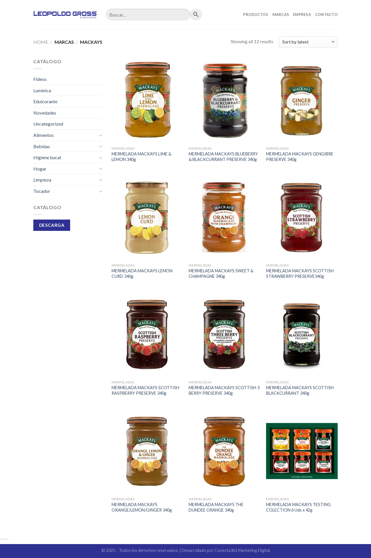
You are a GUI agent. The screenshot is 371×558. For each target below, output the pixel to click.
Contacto (326, 14)
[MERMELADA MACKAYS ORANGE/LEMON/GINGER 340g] (147, 451)
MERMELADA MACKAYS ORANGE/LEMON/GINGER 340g (142, 507)
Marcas (280, 14)
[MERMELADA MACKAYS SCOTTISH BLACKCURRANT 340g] (302, 334)
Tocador (41, 191)
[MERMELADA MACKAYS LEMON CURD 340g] (147, 217)
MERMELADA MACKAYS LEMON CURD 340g (142, 273)
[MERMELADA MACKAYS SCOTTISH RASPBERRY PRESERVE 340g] (147, 334)
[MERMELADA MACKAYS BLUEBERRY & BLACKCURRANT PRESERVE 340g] (224, 101)
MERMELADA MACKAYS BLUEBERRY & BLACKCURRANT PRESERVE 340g (223, 156)
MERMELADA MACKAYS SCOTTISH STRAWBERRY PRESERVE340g (300, 273)
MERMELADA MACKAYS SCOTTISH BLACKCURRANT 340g (300, 390)
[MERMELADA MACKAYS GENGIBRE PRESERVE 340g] (302, 101)
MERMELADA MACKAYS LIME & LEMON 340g (141, 156)
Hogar (39, 168)
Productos (255, 14)
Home (40, 42)
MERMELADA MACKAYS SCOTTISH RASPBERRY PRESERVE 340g (145, 390)
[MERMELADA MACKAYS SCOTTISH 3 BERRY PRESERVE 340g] (224, 334)
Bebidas (41, 146)
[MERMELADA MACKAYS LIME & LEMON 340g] (147, 101)
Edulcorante (45, 101)
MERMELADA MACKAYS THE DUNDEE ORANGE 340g (216, 507)
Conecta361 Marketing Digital (242, 550)
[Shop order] (308, 42)
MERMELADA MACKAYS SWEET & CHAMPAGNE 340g (221, 273)
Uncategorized (48, 123)
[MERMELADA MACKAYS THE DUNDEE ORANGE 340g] (224, 451)
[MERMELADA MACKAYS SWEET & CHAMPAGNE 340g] (224, 217)
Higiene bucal (47, 157)
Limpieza (42, 179)
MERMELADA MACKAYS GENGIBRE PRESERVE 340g (299, 156)
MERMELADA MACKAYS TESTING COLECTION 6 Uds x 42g (298, 507)
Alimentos (43, 135)
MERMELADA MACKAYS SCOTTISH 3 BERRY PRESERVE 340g (224, 390)
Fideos (40, 79)
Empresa (302, 14)
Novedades (44, 112)
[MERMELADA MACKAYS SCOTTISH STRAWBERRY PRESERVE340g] (302, 217)
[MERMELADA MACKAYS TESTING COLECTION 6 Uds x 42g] (302, 451)
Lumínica (42, 90)
